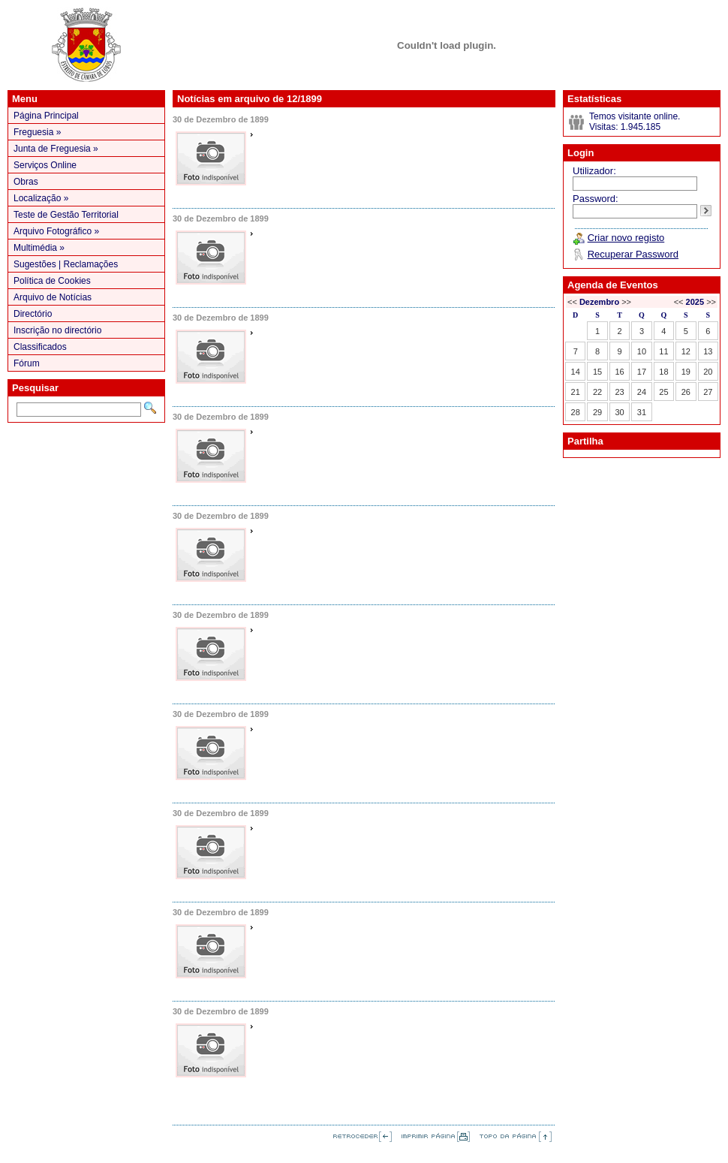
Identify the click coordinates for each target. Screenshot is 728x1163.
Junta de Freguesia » (56, 148)
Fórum (27, 363)
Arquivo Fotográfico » (56, 231)
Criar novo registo (626, 237)
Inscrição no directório (57, 330)
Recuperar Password (633, 254)
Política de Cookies (52, 281)
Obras (26, 181)
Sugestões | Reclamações (66, 264)
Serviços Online (45, 165)
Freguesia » (37, 132)
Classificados (40, 347)
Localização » (41, 198)
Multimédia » (39, 248)
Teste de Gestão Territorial (66, 214)
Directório (33, 314)
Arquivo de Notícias (53, 297)
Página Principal (46, 115)
